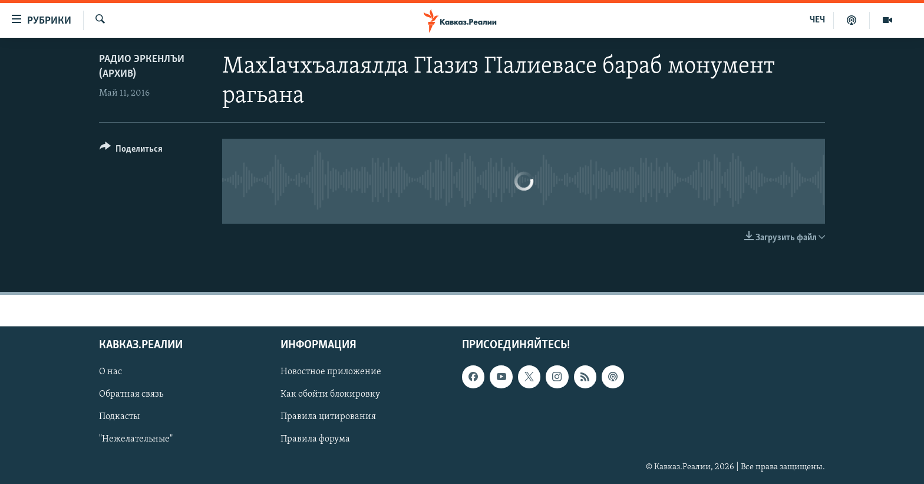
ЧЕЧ (817, 20)
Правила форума (315, 439)
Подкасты (119, 416)
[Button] (131, 151)
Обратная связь (131, 394)
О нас (110, 372)
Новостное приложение (330, 372)
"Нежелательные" (136, 439)
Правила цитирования (328, 416)
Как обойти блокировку (330, 394)
